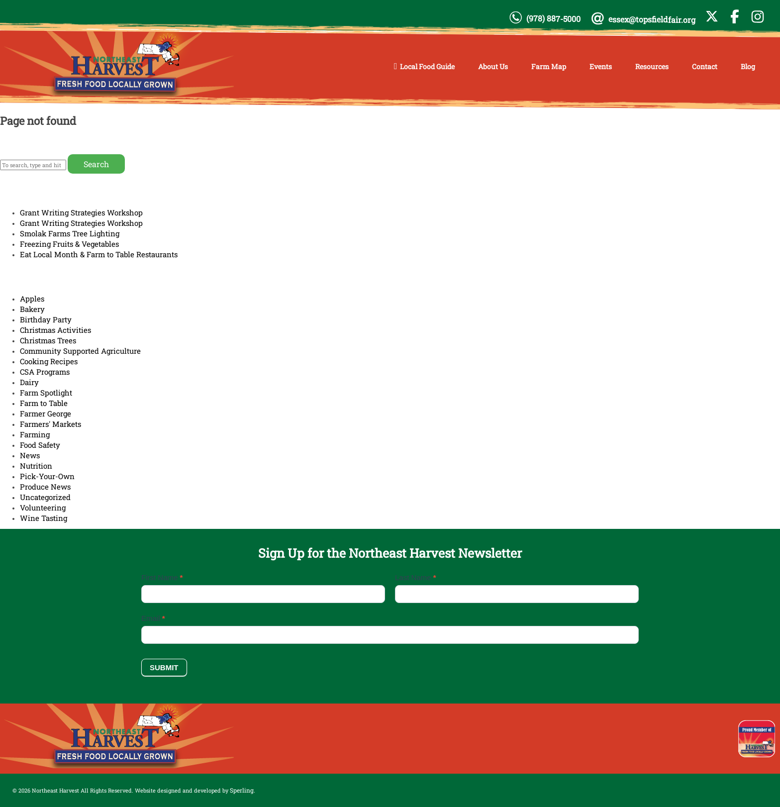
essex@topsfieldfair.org (651, 19)
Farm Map (548, 66)
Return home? (27, 141)
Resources (652, 66)
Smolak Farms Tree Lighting (69, 233)
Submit (164, 667)
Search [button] (96, 164)
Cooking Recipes (49, 361)
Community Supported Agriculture (80, 351)
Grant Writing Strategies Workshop (81, 212)
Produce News (45, 487)
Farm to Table (44, 403)
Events (600, 66)
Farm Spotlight (46, 393)
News (30, 455)
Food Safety (40, 445)
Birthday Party (46, 319)
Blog (748, 66)
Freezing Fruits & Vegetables (69, 244)
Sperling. (242, 790)
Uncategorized (45, 497)
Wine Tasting (43, 518)
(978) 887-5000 (553, 18)
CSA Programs (45, 372)
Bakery (32, 309)
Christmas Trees (48, 340)
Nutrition (36, 466)
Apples (32, 298)
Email (153, 618)
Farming (35, 434)
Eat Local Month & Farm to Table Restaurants (99, 254)
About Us (493, 66)
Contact (704, 66)
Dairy (29, 382)
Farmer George (45, 413)
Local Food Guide (427, 66)
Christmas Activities (55, 330)
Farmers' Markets (50, 424)
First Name (162, 577)
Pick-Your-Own (47, 476)
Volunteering (43, 507)
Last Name (415, 577)
